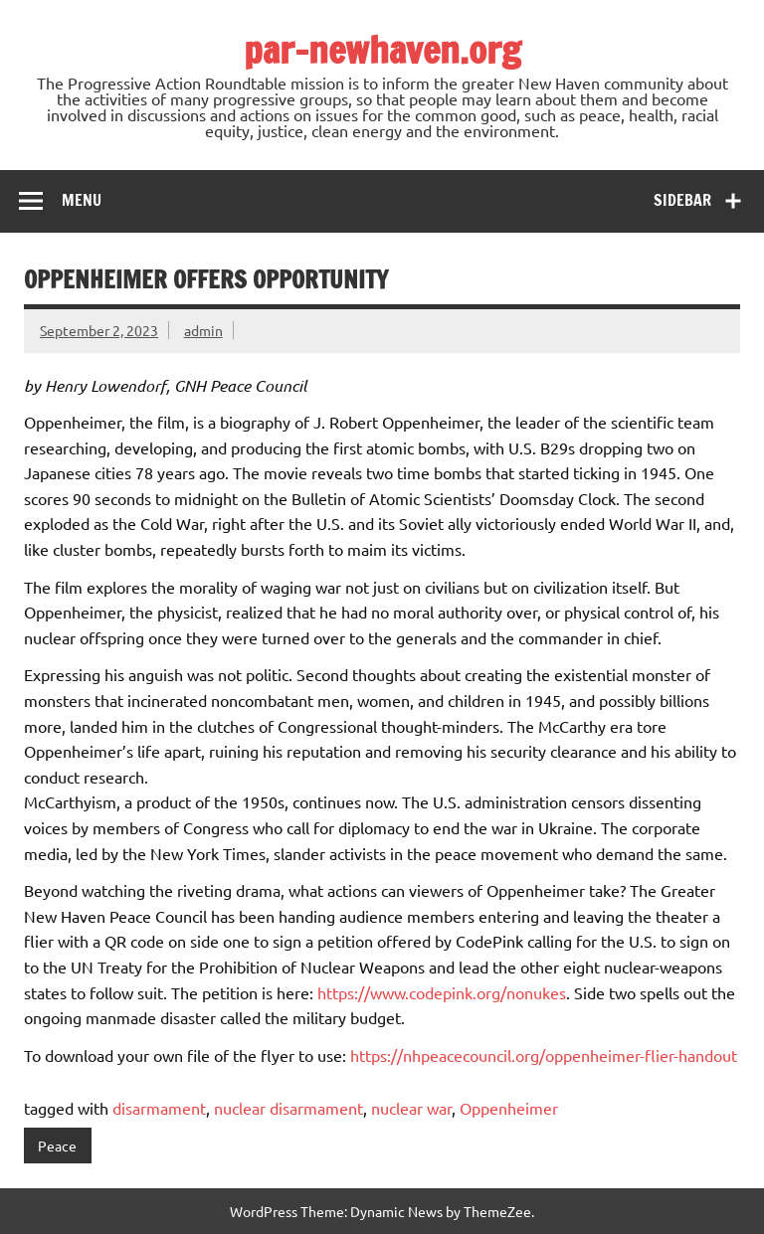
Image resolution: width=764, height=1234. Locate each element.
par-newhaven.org (382, 50)
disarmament (159, 1108)
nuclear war (411, 1108)
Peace (57, 1145)
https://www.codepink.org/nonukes (441, 992)
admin (203, 330)
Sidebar (682, 200)
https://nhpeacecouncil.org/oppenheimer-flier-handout (543, 1055)
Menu (81, 200)
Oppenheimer (509, 1108)
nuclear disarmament (288, 1108)
